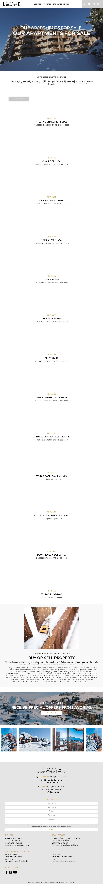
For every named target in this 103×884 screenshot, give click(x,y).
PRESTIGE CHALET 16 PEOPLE (51, 122)
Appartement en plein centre (51, 437)
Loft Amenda (51, 279)
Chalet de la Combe (51, 200)
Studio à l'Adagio (51, 594)
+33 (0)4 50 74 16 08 (58, 777)
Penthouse (51, 358)
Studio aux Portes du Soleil (51, 515)
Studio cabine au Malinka (51, 476)
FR (98, 4)
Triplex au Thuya (51, 240)
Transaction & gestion (66, 839)
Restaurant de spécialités (62, 855)
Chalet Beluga (51, 161)
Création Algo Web (70, 882)
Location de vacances (13, 839)
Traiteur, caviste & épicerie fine (64, 860)
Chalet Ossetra (51, 318)
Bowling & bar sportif (13, 855)
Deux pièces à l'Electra (51, 555)
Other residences (61, 4)
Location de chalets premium (17, 844)
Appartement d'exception (51, 397)
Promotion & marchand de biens (65, 844)
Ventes (47, 4)
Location (38, 4)
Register (51, 713)
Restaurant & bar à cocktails (16, 860)
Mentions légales (60, 882)
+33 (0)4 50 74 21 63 (56, 786)
